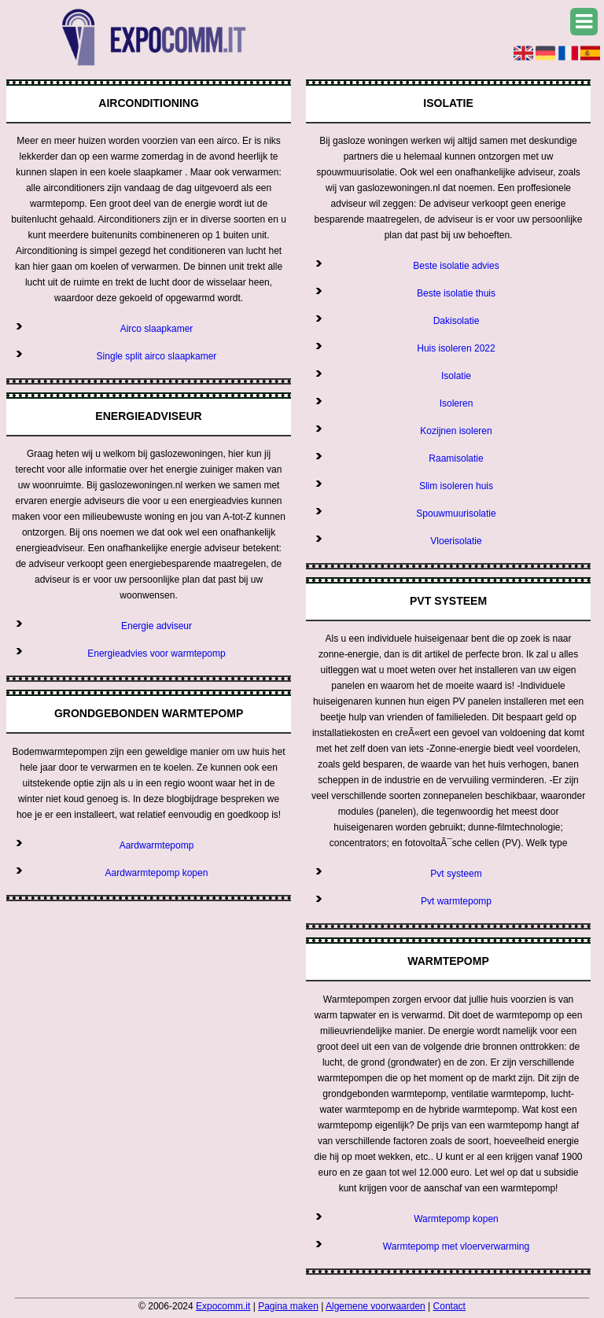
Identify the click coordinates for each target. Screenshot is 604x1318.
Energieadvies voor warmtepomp (156, 653)
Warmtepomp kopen (456, 1218)
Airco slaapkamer (156, 328)
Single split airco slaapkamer (157, 356)
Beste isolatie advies (456, 265)
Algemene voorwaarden (375, 1306)
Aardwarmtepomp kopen (156, 872)
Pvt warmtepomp (456, 901)
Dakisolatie (456, 320)
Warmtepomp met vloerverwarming (456, 1246)
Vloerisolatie (455, 541)
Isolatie (456, 375)
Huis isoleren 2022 (456, 348)
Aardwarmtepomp (157, 845)
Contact (449, 1306)
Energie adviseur (156, 625)
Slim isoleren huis (456, 485)
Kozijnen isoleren (456, 430)
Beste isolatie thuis (456, 293)
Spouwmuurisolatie (455, 513)
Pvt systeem (455, 873)
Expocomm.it (223, 1306)
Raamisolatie (456, 458)
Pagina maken (288, 1306)
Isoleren (456, 403)
